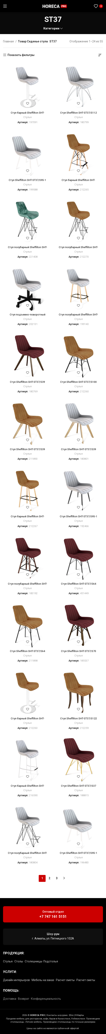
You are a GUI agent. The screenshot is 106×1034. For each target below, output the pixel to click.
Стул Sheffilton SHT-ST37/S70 (78, 651)
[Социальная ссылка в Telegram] (87, 6)
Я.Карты (79, 1015)
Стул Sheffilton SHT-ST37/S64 (78, 583)
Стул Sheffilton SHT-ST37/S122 (78, 718)
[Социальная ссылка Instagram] (77, 6)
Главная (8, 41)
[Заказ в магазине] (100, 55)
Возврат (23, 998)
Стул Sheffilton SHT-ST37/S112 (78, 112)
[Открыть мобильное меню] (5, 6)
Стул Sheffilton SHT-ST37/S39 (27, 381)
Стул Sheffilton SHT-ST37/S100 (78, 381)
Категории (51, 28)
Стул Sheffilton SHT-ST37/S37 (78, 785)
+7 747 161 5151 (53, 916)
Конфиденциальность (46, 998)
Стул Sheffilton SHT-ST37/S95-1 (27, 180)
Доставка (9, 998)
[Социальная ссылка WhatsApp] (82, 6)
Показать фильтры (20, 55)
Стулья (27, 117)
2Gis (71, 1015)
